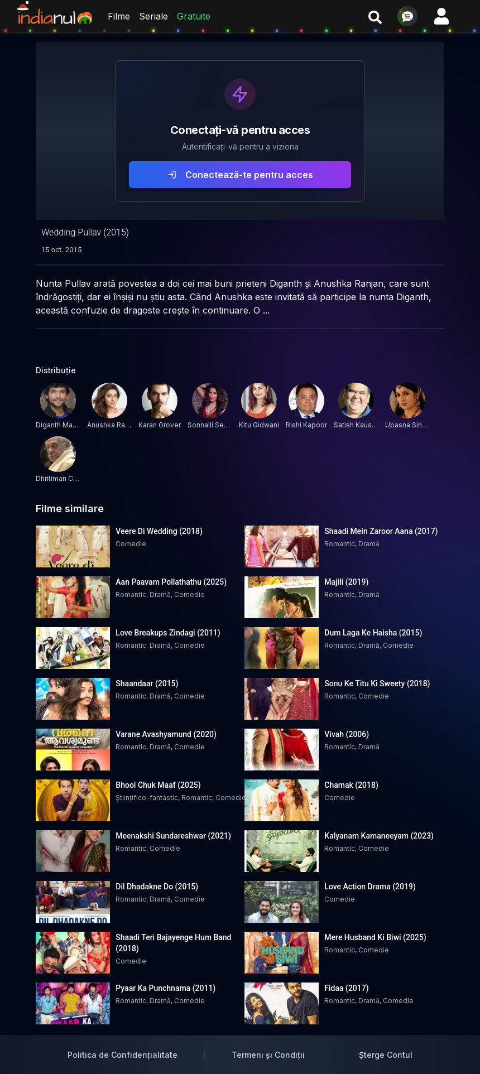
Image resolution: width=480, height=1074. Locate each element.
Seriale (153, 16)
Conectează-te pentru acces (240, 174)
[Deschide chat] (407, 16)
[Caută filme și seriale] (375, 16)
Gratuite (193, 16)
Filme (119, 16)
